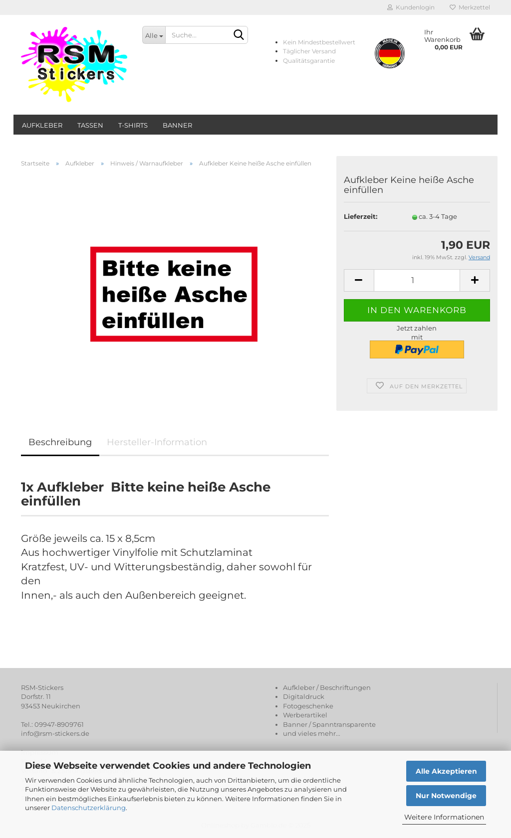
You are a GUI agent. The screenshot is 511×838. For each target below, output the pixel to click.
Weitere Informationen (444, 817)
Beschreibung (60, 442)
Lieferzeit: (360, 216)
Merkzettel (470, 7)
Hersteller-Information (157, 442)
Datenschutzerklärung (88, 808)
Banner (177, 125)
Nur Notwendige (446, 795)
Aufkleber (42, 125)
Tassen (90, 125)
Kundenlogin (411, 7)
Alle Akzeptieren (446, 771)
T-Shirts (133, 125)
